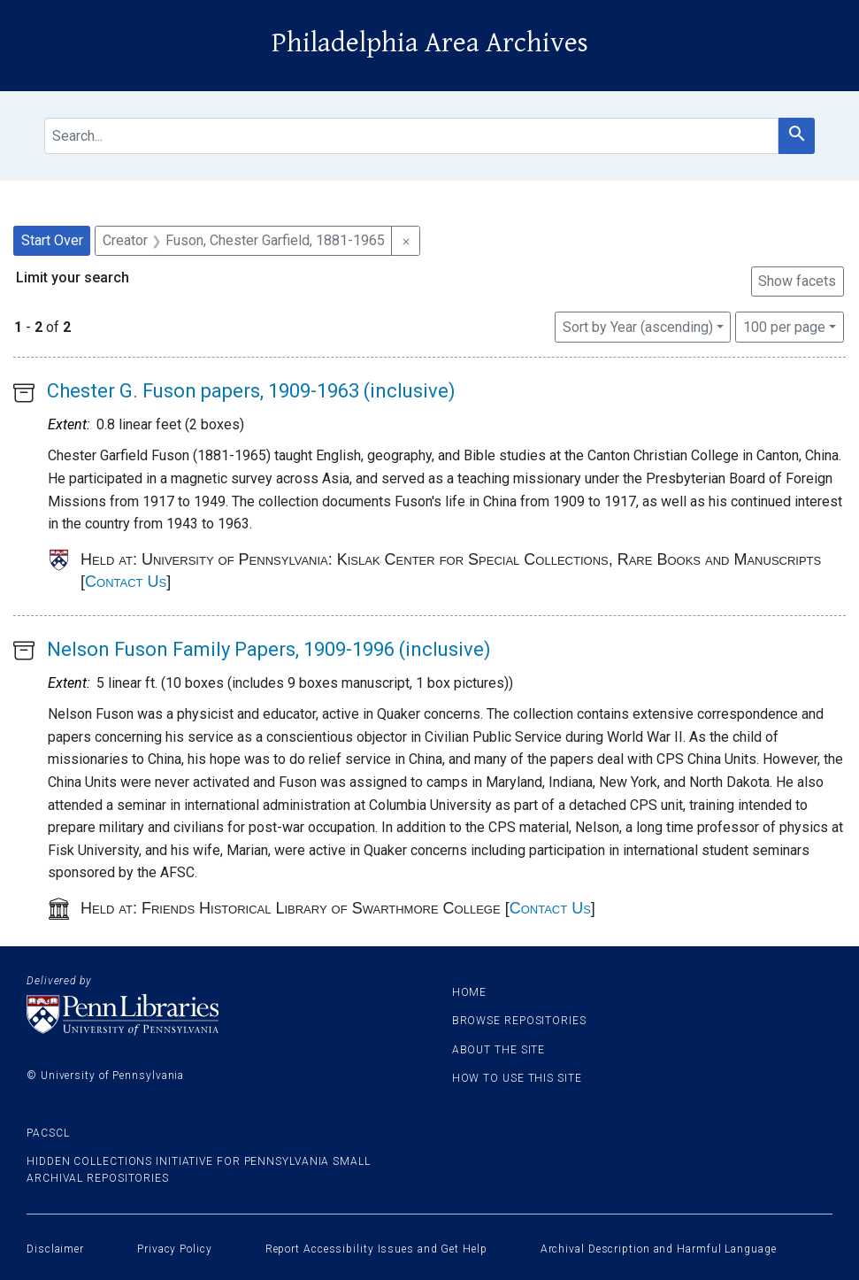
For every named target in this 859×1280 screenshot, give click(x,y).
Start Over (52, 240)
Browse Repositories (519, 1020)
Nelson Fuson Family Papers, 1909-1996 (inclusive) (269, 649)
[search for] (411, 136)
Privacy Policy (174, 1249)
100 (784, 325)
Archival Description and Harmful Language (659, 1249)
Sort (638, 327)
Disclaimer (55, 1249)
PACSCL (48, 1133)
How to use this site (517, 1078)
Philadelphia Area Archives (430, 43)
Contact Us (125, 581)
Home (469, 992)
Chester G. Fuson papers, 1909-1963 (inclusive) (251, 391)
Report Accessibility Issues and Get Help (376, 1249)
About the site (499, 1050)
